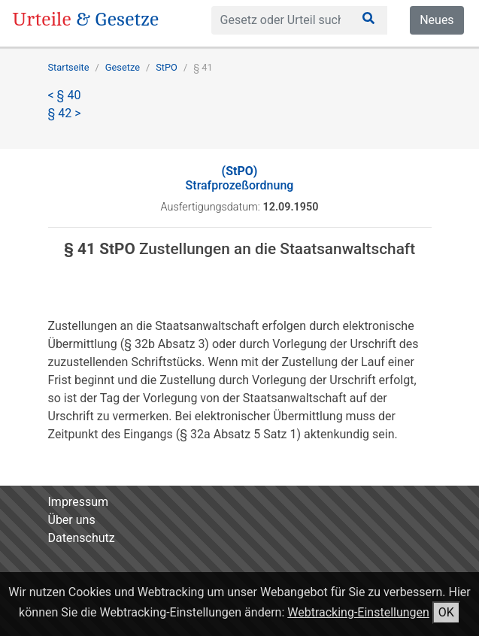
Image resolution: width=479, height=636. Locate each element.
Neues (436, 20)
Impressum (78, 502)
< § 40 (64, 95)
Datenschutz (81, 538)
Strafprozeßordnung (240, 178)
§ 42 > (64, 113)
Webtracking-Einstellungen (358, 612)
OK (446, 612)
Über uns (71, 520)
